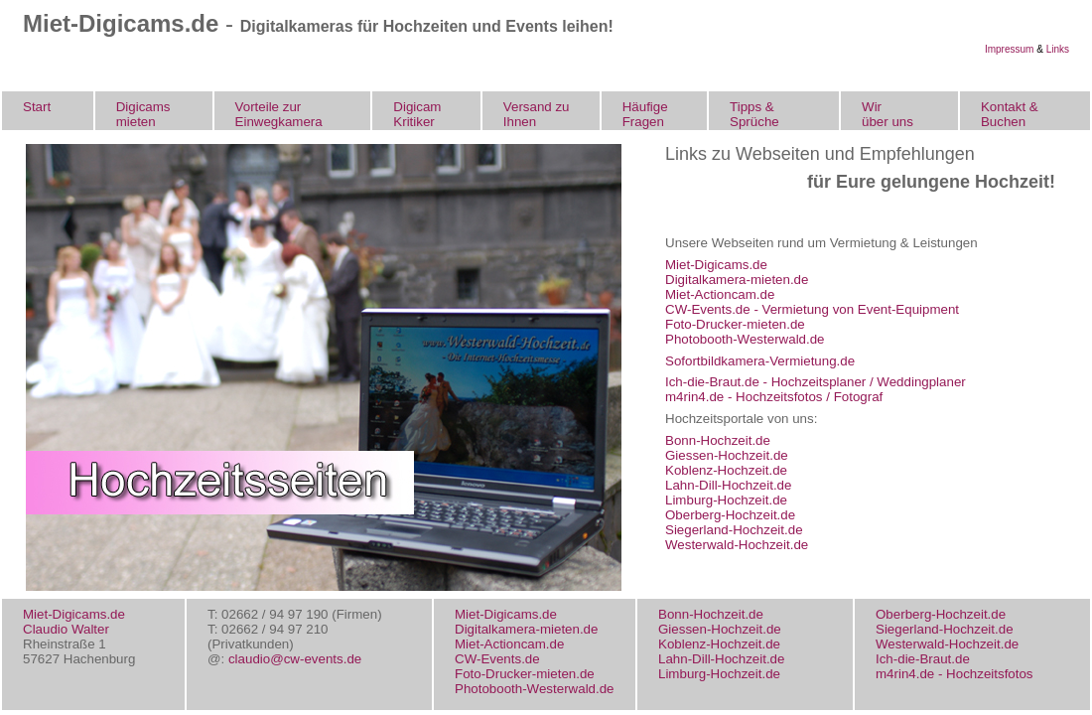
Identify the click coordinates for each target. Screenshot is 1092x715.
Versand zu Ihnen (536, 114)
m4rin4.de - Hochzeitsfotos (954, 673)
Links (1057, 49)
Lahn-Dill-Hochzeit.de (728, 485)
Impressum (1009, 49)
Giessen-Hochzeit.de (726, 455)
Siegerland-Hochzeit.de (734, 529)
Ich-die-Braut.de (923, 658)
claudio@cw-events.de (294, 658)
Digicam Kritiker (417, 114)
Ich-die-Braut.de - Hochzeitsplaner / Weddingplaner (815, 381)
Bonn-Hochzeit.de (717, 440)
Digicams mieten (143, 114)
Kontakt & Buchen (1009, 114)
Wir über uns (887, 114)
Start (37, 106)
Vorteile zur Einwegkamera (279, 114)
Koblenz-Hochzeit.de (726, 470)
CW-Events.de (497, 658)
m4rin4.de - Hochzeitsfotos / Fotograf (774, 396)
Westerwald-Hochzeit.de (736, 544)
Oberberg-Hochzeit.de (730, 514)
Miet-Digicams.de (716, 264)
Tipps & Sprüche (754, 114)
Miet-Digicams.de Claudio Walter (74, 622)
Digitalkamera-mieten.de (736, 279)
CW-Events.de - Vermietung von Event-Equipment (812, 309)
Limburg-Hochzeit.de (726, 500)
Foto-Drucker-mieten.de (735, 324)
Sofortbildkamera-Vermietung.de (760, 361)
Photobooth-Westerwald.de (745, 339)
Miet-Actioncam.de (719, 294)
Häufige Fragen (645, 114)
